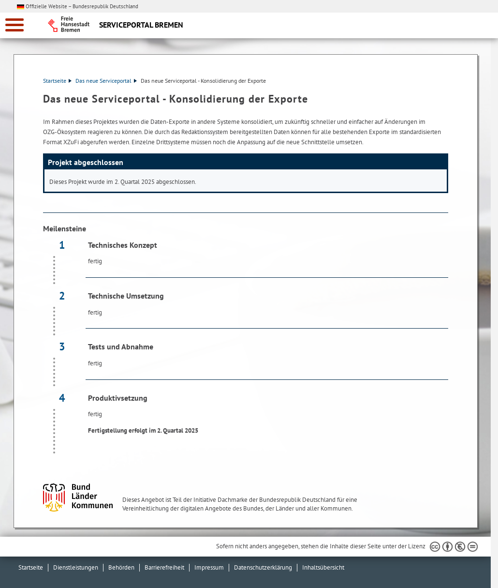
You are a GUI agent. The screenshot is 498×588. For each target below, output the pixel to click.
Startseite (57, 80)
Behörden (121, 567)
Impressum (209, 567)
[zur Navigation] (14, 25)
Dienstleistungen (75, 567)
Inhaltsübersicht (323, 567)
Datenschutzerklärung (263, 567)
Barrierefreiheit (164, 567)
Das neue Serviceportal (106, 80)
